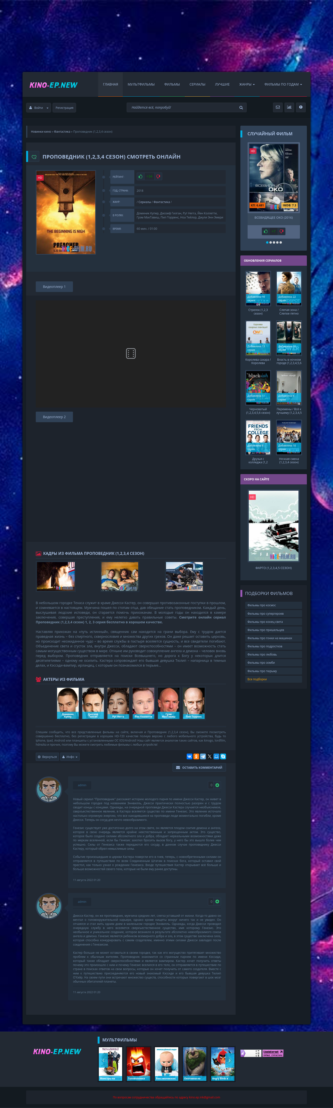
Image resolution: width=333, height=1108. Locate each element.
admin (82, 785)
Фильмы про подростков (265, 646)
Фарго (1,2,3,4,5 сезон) (274, 567)
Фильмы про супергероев (266, 613)
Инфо (70, 757)
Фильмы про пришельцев (266, 629)
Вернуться (47, 757)
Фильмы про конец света (265, 621)
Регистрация (64, 108)
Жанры (247, 84)
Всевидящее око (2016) (274, 218)
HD (40, 178)
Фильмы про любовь (262, 654)
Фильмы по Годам (283, 84)
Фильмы (172, 84)
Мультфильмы (141, 84)
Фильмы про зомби (261, 662)
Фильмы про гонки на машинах (270, 638)
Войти (38, 108)
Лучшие (222, 84)
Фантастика (162, 202)
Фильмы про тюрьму (262, 671)
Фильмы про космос (262, 605)
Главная (110, 84)
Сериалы (197, 84)
